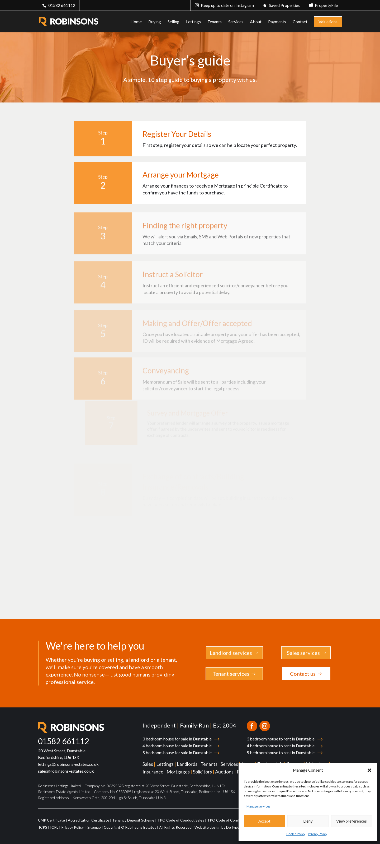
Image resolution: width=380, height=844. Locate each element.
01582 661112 (61, 5)
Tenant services (230, 673)
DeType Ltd (236, 827)
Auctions (224, 772)
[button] (369, 770)
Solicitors (202, 772)
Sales (147, 764)
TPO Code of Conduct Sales (180, 820)
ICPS (43, 827)
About (256, 22)
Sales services (303, 653)
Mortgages (178, 772)
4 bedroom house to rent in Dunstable (281, 745)
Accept (264, 821)
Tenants (214, 22)
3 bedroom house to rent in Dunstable (281, 738)
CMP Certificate (51, 820)
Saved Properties (284, 5)
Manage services (258, 806)
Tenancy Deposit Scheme (133, 820)
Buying (154, 22)
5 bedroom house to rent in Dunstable (281, 752)
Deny (308, 821)
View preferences (351, 821)
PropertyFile (326, 5)
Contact (300, 22)
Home (136, 22)
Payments (277, 22)
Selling (173, 22)
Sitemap (94, 827)
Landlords (187, 764)
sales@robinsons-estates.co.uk (66, 770)
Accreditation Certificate (88, 820)
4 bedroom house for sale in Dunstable (177, 745)
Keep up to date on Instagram (227, 5)
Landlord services (231, 653)
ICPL (54, 827)
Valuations (328, 21)
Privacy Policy (317, 834)
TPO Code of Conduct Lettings (233, 820)
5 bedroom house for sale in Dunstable (177, 752)
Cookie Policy (295, 834)
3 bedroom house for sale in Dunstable (177, 738)
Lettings (193, 22)
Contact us (303, 673)
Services (235, 22)
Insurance (152, 772)
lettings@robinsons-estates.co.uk (68, 764)
